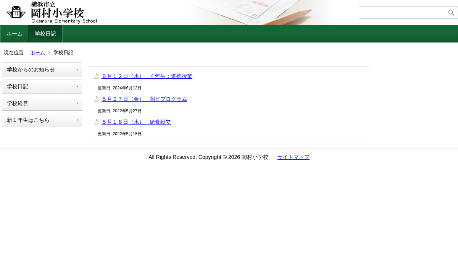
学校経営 (17, 103)
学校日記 (45, 34)
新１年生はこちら (28, 120)
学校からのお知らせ (31, 69)
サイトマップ (293, 157)
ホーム (14, 34)
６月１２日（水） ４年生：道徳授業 (147, 76)
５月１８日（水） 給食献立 (136, 122)
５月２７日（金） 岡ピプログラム (144, 99)
